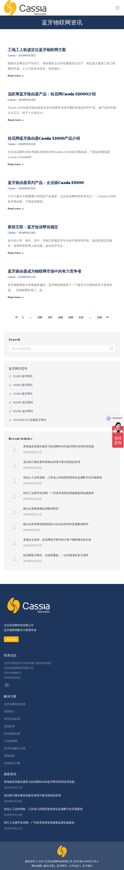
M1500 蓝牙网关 (23, 411)
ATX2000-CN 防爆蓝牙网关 (29, 419)
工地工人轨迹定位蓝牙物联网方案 (37, 49)
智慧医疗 (9, 711)
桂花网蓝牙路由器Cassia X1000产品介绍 (44, 138)
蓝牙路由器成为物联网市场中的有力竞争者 (44, 271)
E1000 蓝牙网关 (23, 376)
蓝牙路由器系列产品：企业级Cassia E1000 (46, 182)
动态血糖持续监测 (15, 704)
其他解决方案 (12, 763)
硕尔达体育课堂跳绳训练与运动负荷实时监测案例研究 (55, 524)
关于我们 (87, 865)
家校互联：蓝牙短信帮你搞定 (33, 226)
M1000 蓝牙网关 (23, 402)
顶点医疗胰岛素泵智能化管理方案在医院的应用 (51, 461)
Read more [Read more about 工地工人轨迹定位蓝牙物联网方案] (16, 75)
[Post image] (14, 450)
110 (80, 317)
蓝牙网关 (61, 865)
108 (60, 317)
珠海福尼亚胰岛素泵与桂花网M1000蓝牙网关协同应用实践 (58, 446)
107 (50, 317)
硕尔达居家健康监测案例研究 (41, 508)
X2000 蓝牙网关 (23, 385)
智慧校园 (9, 755)
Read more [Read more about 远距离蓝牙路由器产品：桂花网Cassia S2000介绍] (16, 120)
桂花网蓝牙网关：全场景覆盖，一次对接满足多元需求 (55, 555)
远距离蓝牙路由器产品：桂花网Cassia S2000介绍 (52, 94)
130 (99, 317)
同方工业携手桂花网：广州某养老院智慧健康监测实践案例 (58, 493)
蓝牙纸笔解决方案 (15, 748)
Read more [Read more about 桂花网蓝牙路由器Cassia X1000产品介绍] (16, 164)
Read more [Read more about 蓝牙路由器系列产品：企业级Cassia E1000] (16, 208)
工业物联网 (10, 741)
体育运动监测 (12, 718)
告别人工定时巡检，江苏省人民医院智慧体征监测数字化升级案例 (62, 477)
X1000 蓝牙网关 (23, 393)
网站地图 (37, 865)
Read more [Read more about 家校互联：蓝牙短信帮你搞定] (16, 252)
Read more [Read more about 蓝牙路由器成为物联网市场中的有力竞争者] (16, 297)
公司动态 (74, 865)
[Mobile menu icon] (117, 7)
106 (39, 317)
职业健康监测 (12, 733)
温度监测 (9, 726)
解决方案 (49, 865)
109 (70, 317)
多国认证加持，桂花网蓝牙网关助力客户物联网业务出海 (57, 539)
